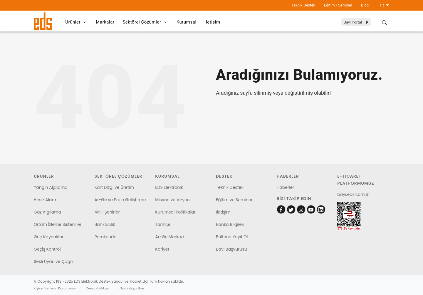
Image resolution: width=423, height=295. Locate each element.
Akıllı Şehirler (107, 212)
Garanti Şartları (132, 288)
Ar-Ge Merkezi (169, 237)
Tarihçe (162, 224)
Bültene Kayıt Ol (232, 237)
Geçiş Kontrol (47, 249)
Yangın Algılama (51, 187)
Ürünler (77, 22)
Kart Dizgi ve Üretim (114, 187)
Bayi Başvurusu (231, 249)
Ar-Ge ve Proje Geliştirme (120, 200)
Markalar (106, 22)
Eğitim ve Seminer (234, 200)
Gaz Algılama (47, 212)
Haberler (285, 187)
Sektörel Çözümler (147, 22)
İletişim (216, 22)
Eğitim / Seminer (338, 5)
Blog (365, 5)
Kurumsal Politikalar (175, 212)
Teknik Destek (303, 5)
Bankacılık (105, 224)
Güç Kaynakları (49, 237)
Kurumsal (189, 22)
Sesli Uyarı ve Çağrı (53, 261)
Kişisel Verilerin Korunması (54, 288)
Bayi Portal (356, 22)
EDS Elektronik (169, 187)
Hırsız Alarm (46, 200)
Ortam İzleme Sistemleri (58, 224)
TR (384, 5)
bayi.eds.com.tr (353, 194)
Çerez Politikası (98, 288)
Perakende (105, 237)
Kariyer (162, 249)
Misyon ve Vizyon (172, 200)
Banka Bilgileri (230, 224)
